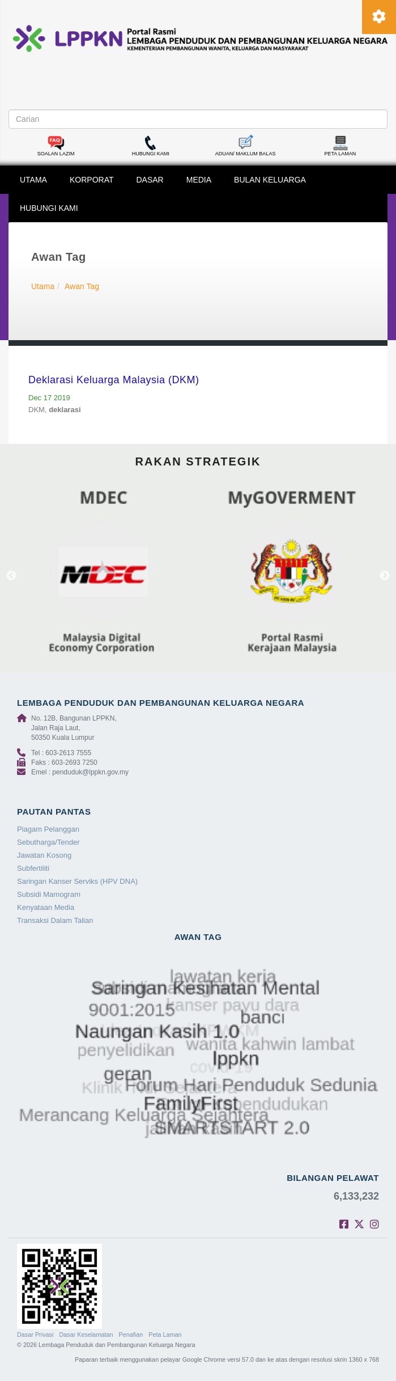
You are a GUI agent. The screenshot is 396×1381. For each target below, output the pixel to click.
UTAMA (33, 179)
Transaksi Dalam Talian (55, 920)
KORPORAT (92, 179)
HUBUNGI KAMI (49, 208)
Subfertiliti (33, 868)
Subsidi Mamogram (48, 894)
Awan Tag (82, 286)
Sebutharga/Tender (48, 842)
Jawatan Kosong (44, 855)
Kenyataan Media (45, 907)
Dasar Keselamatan (86, 1334)
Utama (42, 286)
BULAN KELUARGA (270, 179)
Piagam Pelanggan (48, 829)
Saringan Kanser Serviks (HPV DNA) (77, 881)
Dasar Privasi (35, 1334)
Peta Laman (164, 1334)
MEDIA (198, 179)
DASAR (150, 179)
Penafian (131, 1334)
